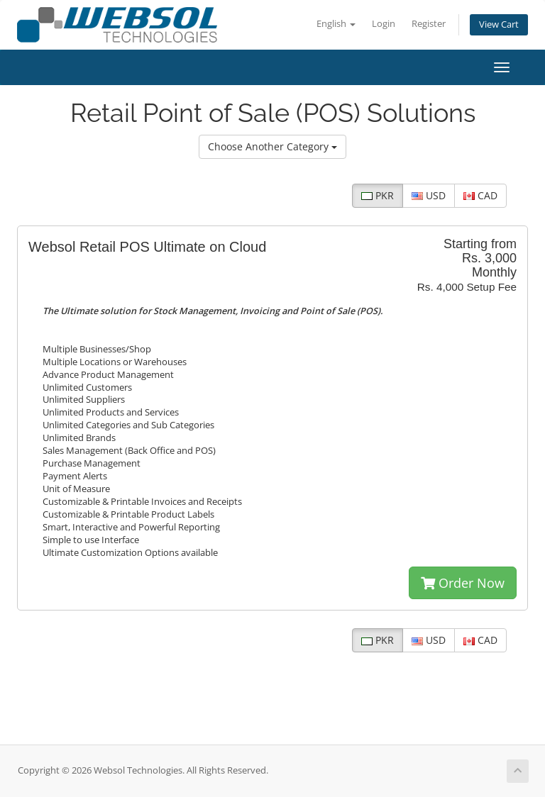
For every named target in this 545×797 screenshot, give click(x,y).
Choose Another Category (272, 146)
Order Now (463, 582)
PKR (377, 195)
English (336, 24)
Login (383, 24)
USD (429, 195)
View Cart (499, 24)
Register (429, 24)
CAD (480, 195)
